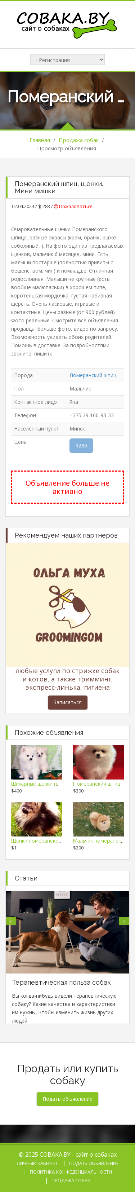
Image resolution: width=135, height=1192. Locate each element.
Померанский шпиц (92, 375)
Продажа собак (79, 140)
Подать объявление (94, 1163)
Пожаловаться (73, 206)
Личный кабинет (37, 1163)
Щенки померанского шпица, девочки (57, 841)
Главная (40, 140)
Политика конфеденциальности (71, 1172)
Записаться (68, 702)
